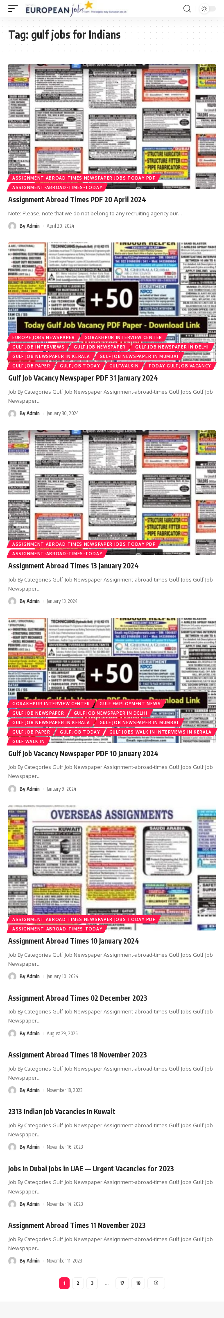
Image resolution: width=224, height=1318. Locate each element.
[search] (187, 8)
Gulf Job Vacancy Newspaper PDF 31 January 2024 (83, 377)
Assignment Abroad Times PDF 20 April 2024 (77, 199)
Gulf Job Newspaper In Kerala (51, 356)
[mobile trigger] (15, 8)
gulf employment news (130, 703)
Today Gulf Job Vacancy (179, 365)
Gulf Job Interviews (38, 346)
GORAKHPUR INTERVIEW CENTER (123, 337)
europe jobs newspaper (43, 337)
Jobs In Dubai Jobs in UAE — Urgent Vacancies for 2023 (91, 1168)
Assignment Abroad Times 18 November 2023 (77, 1054)
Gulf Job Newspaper (100, 346)
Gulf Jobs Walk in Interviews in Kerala (160, 731)
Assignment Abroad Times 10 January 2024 (73, 940)
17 (122, 1283)
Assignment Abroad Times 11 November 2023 (77, 1225)
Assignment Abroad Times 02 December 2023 (77, 997)
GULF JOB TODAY (80, 365)
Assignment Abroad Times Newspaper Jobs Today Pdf (83, 177)
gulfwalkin (124, 365)
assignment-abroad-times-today (57, 187)
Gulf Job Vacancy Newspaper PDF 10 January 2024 (83, 753)
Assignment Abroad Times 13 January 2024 (73, 565)
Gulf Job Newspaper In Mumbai (139, 356)
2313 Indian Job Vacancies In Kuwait (61, 1111)
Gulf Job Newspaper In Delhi (172, 346)
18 (138, 1283)
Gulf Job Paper (31, 365)
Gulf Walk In (28, 741)
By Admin (30, 226)
